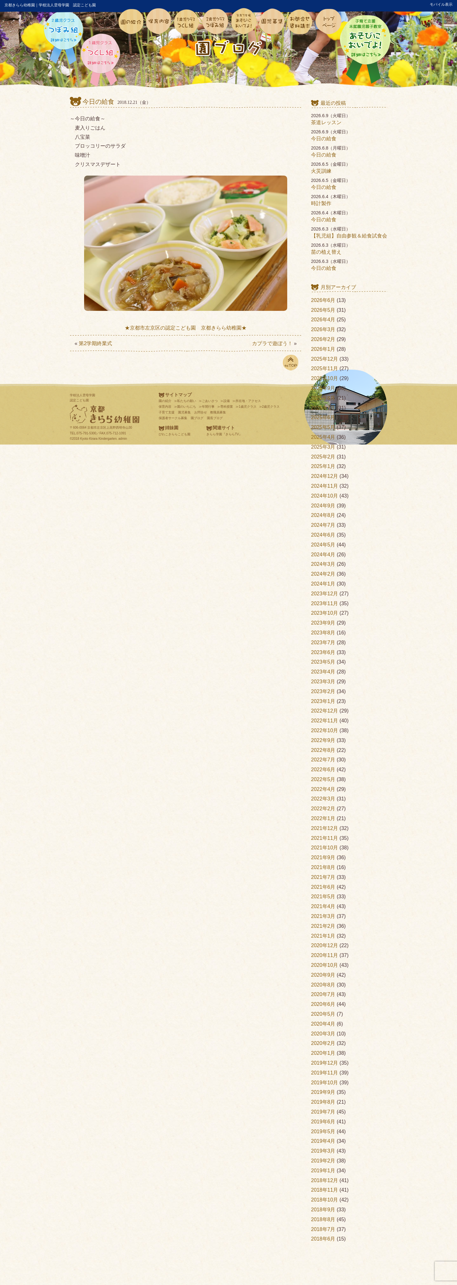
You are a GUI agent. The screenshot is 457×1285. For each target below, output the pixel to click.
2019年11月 (324, 1072)
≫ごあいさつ (208, 401)
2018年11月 (324, 1190)
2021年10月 (324, 847)
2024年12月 (324, 476)
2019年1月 (323, 1170)
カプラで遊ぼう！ (272, 343)
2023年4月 (323, 671)
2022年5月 (323, 779)
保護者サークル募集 (173, 418)
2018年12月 (324, 1180)
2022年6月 (323, 769)
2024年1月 (323, 583)
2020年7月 (323, 994)
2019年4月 (323, 1141)
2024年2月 (323, 574)
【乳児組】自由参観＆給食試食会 (349, 235)
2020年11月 (324, 955)
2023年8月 (323, 632)
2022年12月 (324, 710)
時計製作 (321, 203)
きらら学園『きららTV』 (224, 434)
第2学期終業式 (95, 343)
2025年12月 (324, 359)
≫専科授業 (225, 406)
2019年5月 (323, 1131)
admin (122, 438)
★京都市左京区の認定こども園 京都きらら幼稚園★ (186, 328)
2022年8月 (323, 750)
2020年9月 (323, 975)
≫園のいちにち (185, 406)
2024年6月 (323, 535)
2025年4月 (323, 437)
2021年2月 (323, 926)
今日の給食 (98, 101)
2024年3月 (323, 564)
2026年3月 (323, 329)
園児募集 (184, 412)
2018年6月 (323, 1238)
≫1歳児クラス (245, 406)
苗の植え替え (326, 252)
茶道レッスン (326, 122)
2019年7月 (323, 1111)
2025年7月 (323, 408)
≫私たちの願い (185, 401)
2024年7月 (323, 525)
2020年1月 (323, 1053)
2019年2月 (323, 1160)
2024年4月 (323, 554)
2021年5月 (323, 896)
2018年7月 (323, 1229)
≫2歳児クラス (269, 406)
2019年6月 (323, 1121)
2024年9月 (323, 505)
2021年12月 (324, 828)
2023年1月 (323, 701)
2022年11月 (324, 720)
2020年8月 (323, 984)
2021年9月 (323, 857)
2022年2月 (323, 808)
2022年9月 (323, 740)
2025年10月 (324, 378)
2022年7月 (323, 759)
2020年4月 (323, 1024)
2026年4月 (323, 319)
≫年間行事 (207, 406)
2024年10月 (324, 496)
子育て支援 (167, 412)
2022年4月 (323, 789)
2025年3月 (323, 447)
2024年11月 (324, 486)
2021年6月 (323, 887)
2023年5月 (323, 662)
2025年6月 (323, 417)
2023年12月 (324, 593)
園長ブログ (215, 418)
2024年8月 (323, 515)
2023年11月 (324, 603)
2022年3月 (323, 798)
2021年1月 (323, 936)
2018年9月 (323, 1209)
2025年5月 (323, 427)
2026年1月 (323, 349)
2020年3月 (323, 1033)
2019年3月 (323, 1151)
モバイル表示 (441, 4)
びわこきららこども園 (174, 434)
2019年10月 (324, 1082)
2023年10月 (324, 613)
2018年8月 (323, 1219)
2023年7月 (323, 642)
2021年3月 (323, 916)
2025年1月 (323, 466)
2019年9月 (323, 1092)
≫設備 (225, 401)
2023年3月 (323, 681)
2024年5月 (323, 544)
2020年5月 (323, 1014)
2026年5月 (323, 310)
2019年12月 (324, 1063)
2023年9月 (323, 623)
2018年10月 (324, 1199)
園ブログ (197, 418)
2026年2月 (323, 339)
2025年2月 (323, 456)
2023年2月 (323, 691)
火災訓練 (321, 171)
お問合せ (200, 412)
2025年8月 (323, 398)
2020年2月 (323, 1043)
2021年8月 (323, 867)
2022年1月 (323, 818)
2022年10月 (324, 730)
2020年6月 (323, 1004)
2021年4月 (323, 906)
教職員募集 (218, 412)
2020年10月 (324, 965)
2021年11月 (324, 838)
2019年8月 (323, 1102)
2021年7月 (323, 877)
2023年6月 (323, 652)
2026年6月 (323, 300)
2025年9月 (323, 388)
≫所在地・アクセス (246, 401)
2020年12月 (324, 945)
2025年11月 (324, 368)
